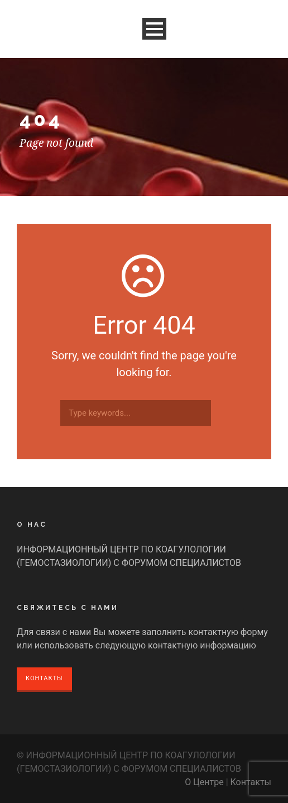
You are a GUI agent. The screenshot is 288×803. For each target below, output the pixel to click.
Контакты (44, 678)
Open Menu (154, 29)
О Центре (204, 782)
